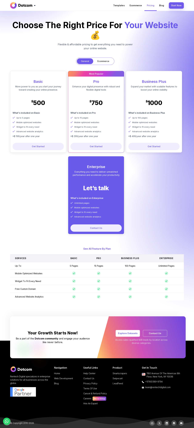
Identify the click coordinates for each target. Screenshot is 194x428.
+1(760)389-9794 (154, 381)
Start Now (176, 5)
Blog (161, 5)
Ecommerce (103, 61)
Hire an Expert (90, 403)
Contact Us (155, 333)
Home (57, 373)
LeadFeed (118, 383)
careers (94, 398)
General (85, 61)
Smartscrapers (120, 373)
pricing (150, 5)
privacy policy (90, 383)
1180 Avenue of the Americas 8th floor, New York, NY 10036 (163, 375)
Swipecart (118, 378)
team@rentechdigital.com (158, 387)
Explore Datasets (128, 333)
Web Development (63, 378)
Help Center (89, 373)
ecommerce (136, 5)
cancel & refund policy (95, 393)
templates (119, 5)
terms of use (90, 388)
